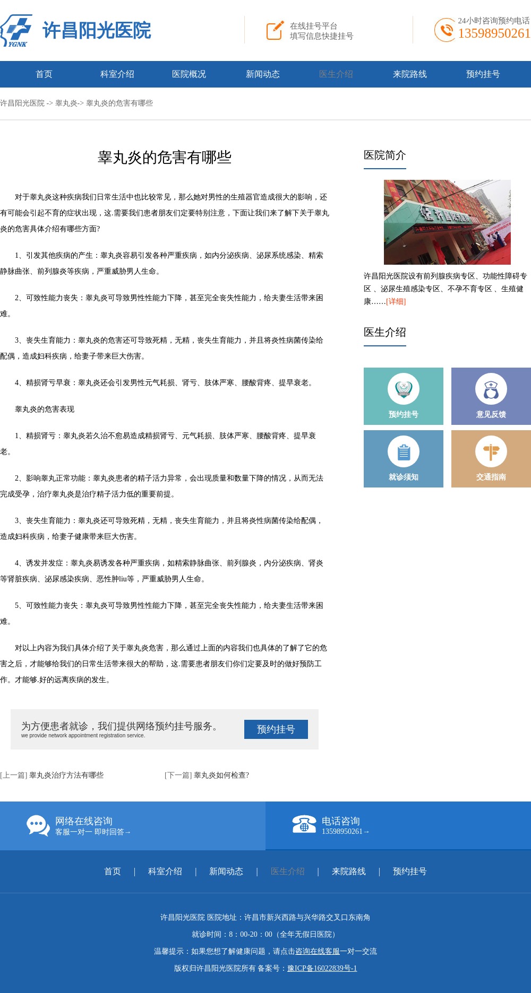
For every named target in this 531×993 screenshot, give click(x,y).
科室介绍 (117, 74)
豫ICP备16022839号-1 (322, 968)
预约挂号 (483, 74)
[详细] (396, 302)
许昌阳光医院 (96, 30)
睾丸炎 (66, 103)
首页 (44, 74)
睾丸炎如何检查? (221, 775)
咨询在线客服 (317, 951)
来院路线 (410, 74)
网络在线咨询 (146, 826)
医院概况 (189, 74)
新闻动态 (263, 74)
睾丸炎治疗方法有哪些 (66, 775)
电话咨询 (411, 825)
